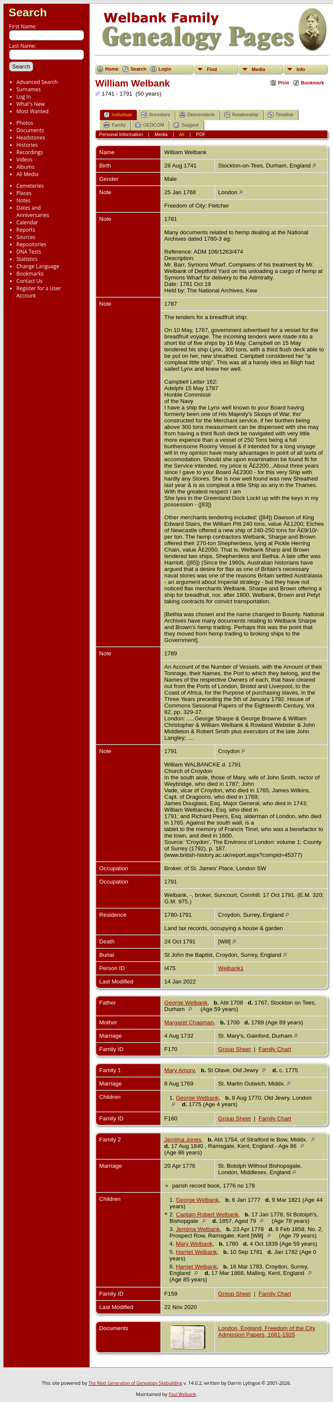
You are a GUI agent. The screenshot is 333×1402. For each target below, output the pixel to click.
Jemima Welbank (198, 1229)
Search (28, 12)
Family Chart (274, 1049)
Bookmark (312, 82)
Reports (25, 229)
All (181, 134)
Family (114, 125)
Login (165, 68)
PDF (200, 134)
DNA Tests (28, 251)
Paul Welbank (182, 1394)
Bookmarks (30, 273)
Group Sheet (234, 1049)
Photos (24, 123)
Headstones (30, 137)
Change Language (37, 266)
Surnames (28, 89)
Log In (23, 96)
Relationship (241, 115)
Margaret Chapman (189, 1022)
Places (23, 193)
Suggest (186, 125)
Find (212, 69)
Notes (23, 200)
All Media (27, 174)
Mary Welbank (194, 1244)
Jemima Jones (182, 1139)
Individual (117, 115)
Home (111, 68)
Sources (25, 237)
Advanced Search (37, 82)
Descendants (197, 115)
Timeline (280, 115)
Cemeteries (30, 185)
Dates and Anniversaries (32, 211)
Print (283, 82)
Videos (24, 159)
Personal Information (121, 134)
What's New (30, 104)
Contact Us (29, 281)
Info (300, 69)
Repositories (31, 244)
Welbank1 (230, 968)
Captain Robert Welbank (207, 1214)
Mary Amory (179, 1070)
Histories (26, 145)
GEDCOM (150, 125)
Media (258, 69)
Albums (25, 167)
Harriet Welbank (196, 1252)
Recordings (29, 152)
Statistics (26, 259)
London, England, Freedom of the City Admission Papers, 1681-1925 (266, 1331)
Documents (30, 130)
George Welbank (185, 1002)
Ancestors (155, 115)
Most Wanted (32, 111)
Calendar (27, 222)
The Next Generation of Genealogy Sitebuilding (135, 1383)
